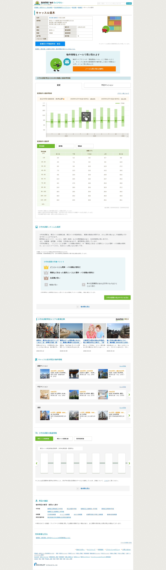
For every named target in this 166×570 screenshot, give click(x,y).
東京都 (74, 7)
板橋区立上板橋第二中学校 (56, 511)
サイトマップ (91, 549)
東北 (40, 558)
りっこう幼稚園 (65, 514)
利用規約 (100, 549)
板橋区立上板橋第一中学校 (89, 508)
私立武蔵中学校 (72, 508)
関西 (57, 558)
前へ (37, 463)
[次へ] (129, 394)
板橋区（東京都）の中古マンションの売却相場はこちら (53, 538)
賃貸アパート (71, 553)
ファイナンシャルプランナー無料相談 (101, 556)
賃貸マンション (63, 553)
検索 (129, 3)
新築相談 (61, 556)
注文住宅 (36, 556)
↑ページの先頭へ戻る (126, 542)
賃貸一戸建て (79, 553)
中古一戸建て (121, 553)
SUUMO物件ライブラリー (62, 7)
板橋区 (80, 7)
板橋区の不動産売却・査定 (50, 44)
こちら (106, 480)
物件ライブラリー (85, 556)
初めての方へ (80, 549)
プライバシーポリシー (113, 549)
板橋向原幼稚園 (112, 514)
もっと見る (123, 366)
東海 (54, 558)
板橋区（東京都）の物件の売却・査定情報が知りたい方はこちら (55, 49)
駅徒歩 (80, 146)
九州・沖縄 (69, 558)
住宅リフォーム (44, 556)
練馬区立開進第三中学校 (55, 508)
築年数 (60, 146)
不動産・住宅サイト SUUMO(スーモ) (44, 553)
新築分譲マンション (95, 553)
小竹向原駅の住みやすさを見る (117, 297)
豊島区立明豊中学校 (108, 508)
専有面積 (41, 146)
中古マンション (105, 553)
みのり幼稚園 (78, 514)
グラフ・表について (123, 93)
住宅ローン (77, 556)
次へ (129, 463)
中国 (64, 558)
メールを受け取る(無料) (94, 69)
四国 (61, 558)
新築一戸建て (113, 553)
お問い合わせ (126, 549)
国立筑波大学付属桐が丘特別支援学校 (59, 517)
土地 (127, 553)
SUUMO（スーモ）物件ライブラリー (48, 3)
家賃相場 (86, 553)
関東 (43, 558)
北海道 (36, 558)
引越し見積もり (69, 556)
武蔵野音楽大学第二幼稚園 (94, 514)
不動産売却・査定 (53, 556)
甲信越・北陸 (48, 558)
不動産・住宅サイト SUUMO (43, 7)
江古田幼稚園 (52, 514)
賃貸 (57, 553)
